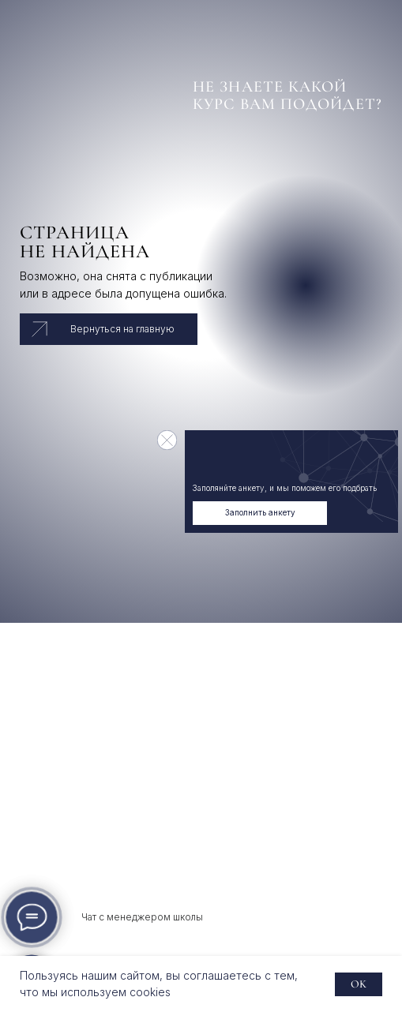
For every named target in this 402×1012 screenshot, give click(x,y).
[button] (260, 513)
